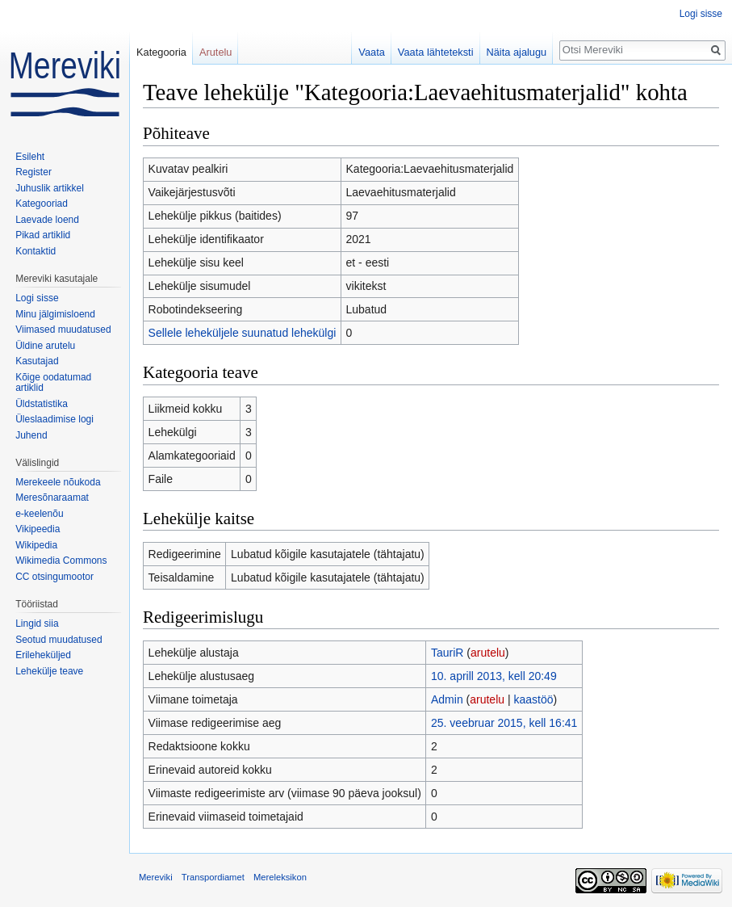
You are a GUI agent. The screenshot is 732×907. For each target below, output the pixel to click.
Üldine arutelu (45, 345)
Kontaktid (35, 251)
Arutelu (215, 52)
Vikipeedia (37, 529)
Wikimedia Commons (61, 560)
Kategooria (161, 52)
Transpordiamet (213, 877)
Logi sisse (701, 13)
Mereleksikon (280, 877)
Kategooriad (41, 203)
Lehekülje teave (49, 671)
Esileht (29, 156)
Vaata (371, 52)
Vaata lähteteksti (436, 52)
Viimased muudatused (63, 329)
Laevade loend (47, 219)
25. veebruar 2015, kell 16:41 (504, 722)
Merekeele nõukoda (57, 482)
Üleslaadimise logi (54, 419)
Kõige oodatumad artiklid (53, 383)
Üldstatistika (41, 403)
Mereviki (156, 877)
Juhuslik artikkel (49, 188)
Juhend (31, 435)
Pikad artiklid (42, 235)
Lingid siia (36, 623)
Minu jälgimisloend (55, 314)
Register (33, 172)
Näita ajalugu (517, 52)
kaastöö (533, 699)
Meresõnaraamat (52, 497)
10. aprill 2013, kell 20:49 (494, 676)
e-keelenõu (39, 513)
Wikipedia (36, 545)
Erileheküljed (43, 655)
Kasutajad (36, 361)
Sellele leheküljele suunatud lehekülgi (242, 332)
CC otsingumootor (54, 576)
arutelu (488, 652)
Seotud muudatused (58, 639)
